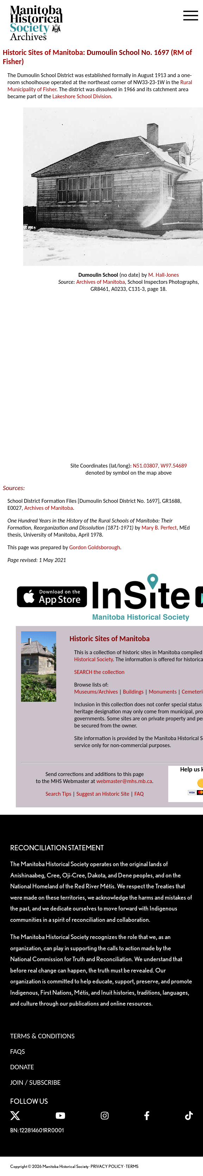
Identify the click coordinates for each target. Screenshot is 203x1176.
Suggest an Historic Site (103, 793)
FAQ (139, 793)
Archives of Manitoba (100, 282)
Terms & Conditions (42, 1036)
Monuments (163, 691)
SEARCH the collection (99, 672)
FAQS (17, 1051)
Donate (22, 1067)
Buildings (133, 691)
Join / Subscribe (35, 1082)
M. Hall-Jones (163, 274)
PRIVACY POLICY (107, 1166)
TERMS (132, 1166)
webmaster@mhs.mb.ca (124, 781)
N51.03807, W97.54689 (160, 465)
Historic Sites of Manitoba (43, 52)
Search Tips (58, 793)
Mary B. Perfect (159, 527)
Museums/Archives (96, 691)
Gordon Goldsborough (94, 547)
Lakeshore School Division (81, 96)
